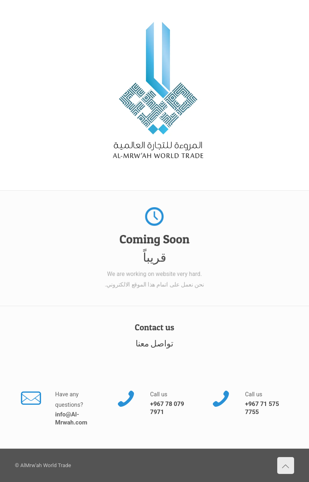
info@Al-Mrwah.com (71, 418)
